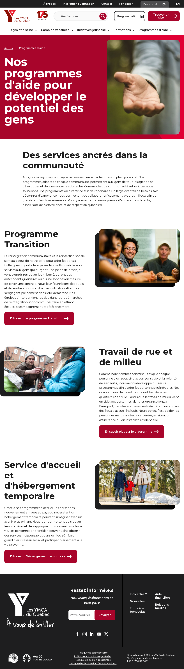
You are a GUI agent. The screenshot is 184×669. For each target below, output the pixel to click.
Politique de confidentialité (93, 652)
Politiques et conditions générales (92, 656)
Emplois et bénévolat (138, 610)
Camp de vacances (57, 30)
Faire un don (154, 4)
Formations (125, 30)
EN (178, 3)
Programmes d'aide (156, 30)
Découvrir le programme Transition (39, 318)
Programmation (130, 16)
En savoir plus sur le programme (131, 432)
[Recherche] (79, 16)
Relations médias (162, 606)
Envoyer (105, 615)
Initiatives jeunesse (94, 30)
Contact (106, 3)
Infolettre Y (138, 594)
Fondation (126, 3)
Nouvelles (137, 601)
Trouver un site (165, 16)
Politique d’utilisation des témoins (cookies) (92, 663)
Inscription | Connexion (78, 3)
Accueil (8, 48)
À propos (49, 3)
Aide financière (162, 595)
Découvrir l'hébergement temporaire (41, 556)
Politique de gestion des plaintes (93, 660)
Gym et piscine (24, 30)
